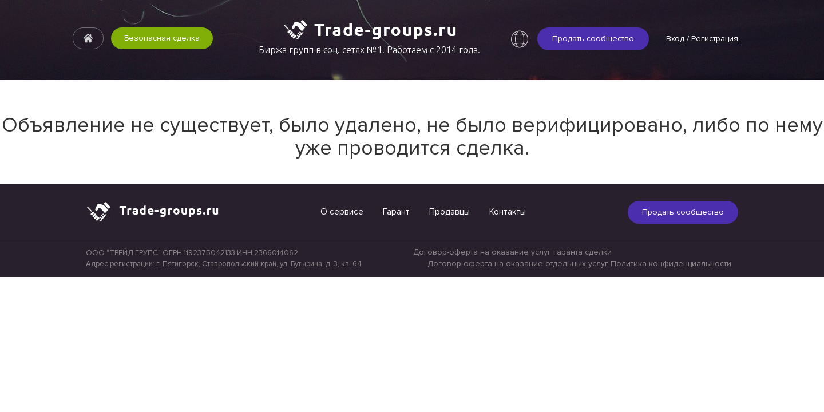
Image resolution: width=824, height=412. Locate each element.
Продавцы (449, 212)
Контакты (507, 212)
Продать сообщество (593, 38)
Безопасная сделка (162, 38)
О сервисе (341, 212)
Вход (675, 38)
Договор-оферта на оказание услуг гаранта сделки (512, 252)
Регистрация (714, 38)
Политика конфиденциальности (671, 263)
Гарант (396, 212)
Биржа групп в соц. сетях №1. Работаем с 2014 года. (369, 50)
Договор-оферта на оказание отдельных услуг (517, 263)
